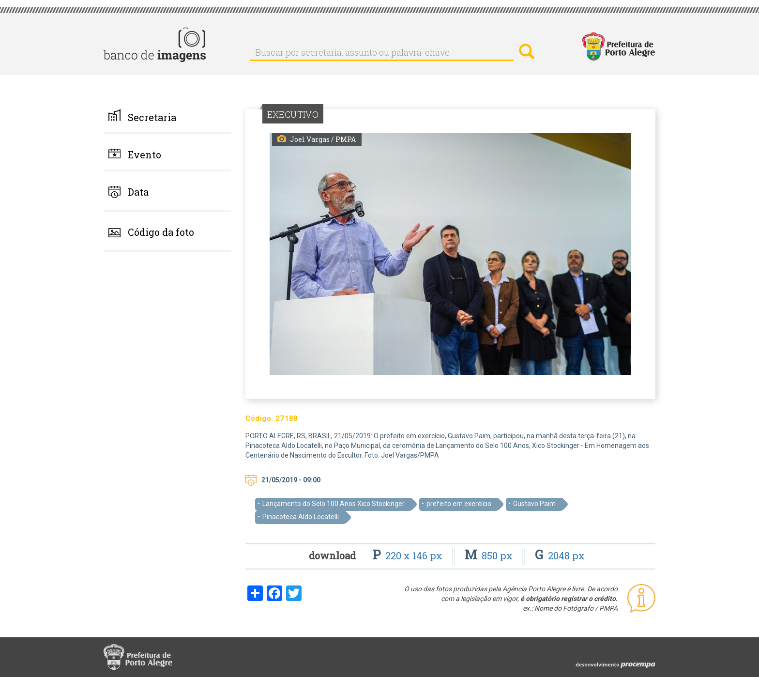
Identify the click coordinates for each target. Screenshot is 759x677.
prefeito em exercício (458, 504)
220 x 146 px (409, 555)
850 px (490, 555)
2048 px (560, 555)
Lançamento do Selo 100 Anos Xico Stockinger (333, 504)
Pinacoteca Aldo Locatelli (300, 517)
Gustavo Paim (534, 504)
